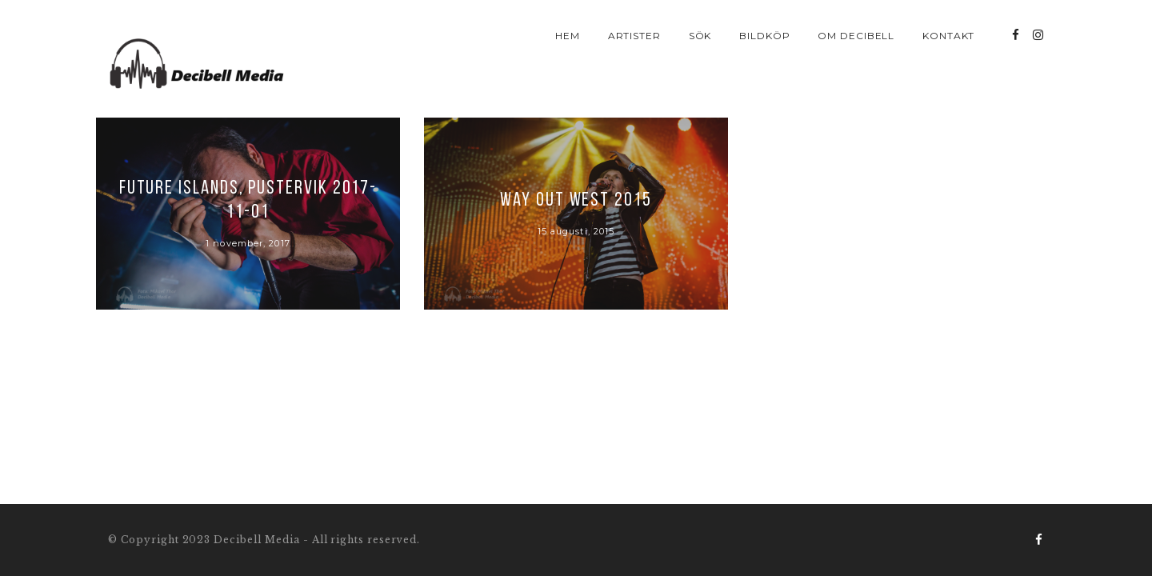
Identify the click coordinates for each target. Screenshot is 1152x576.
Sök (700, 36)
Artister (635, 36)
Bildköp (764, 36)
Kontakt (948, 36)
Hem (567, 36)
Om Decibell (856, 36)
